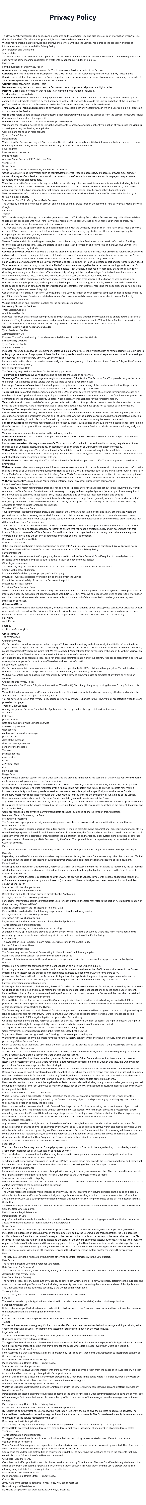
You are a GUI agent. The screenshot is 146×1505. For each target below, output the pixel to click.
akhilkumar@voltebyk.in (15, 629)
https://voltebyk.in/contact (55, 1489)
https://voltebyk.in (62, 121)
